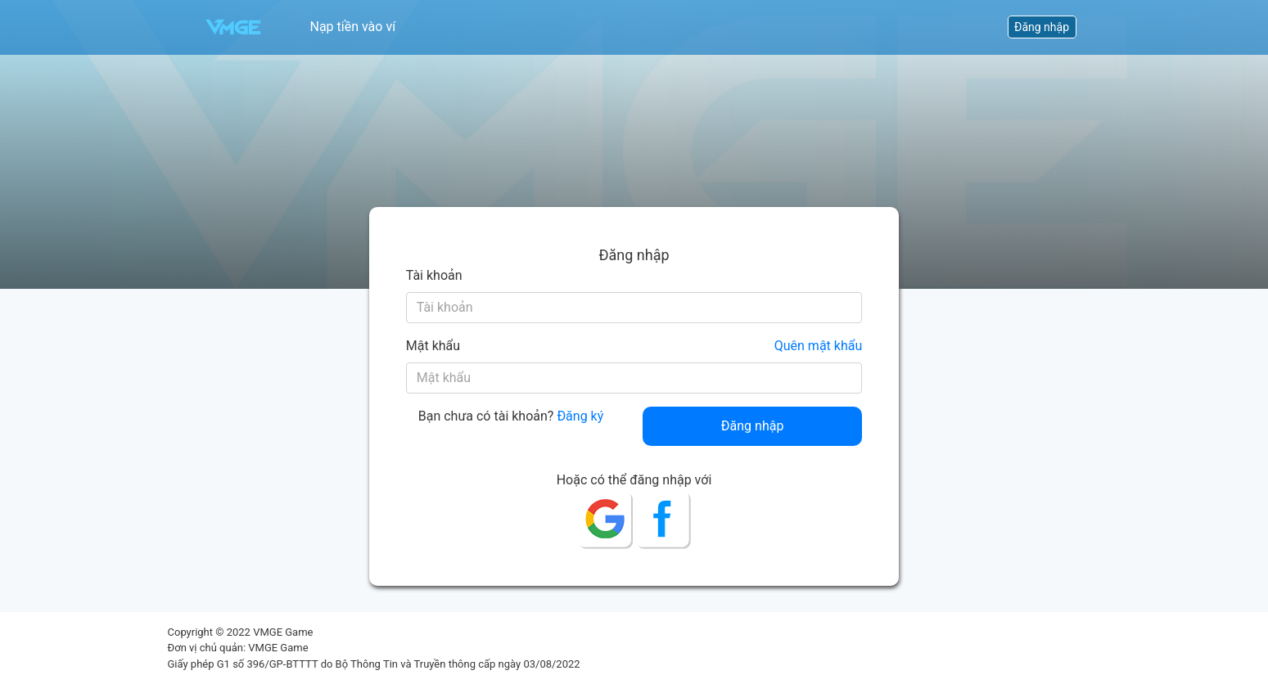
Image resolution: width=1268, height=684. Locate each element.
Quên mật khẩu (818, 345)
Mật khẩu (433, 345)
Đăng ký (580, 416)
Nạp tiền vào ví (353, 26)
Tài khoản (434, 275)
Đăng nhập (1041, 27)
